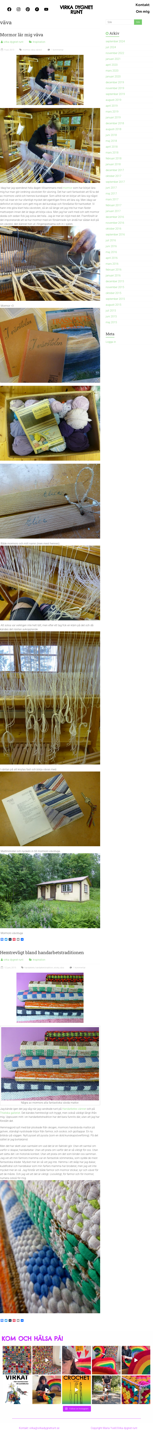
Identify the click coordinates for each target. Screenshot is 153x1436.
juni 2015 (111, 316)
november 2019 (115, 88)
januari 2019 (113, 117)
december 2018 (115, 123)
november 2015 (115, 287)
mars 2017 (112, 199)
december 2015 (115, 281)
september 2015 (115, 298)
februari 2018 (113, 158)
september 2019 (115, 94)
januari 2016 (113, 275)
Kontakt (143, 5)
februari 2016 (113, 269)
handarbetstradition (44, 967)
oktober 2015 (113, 293)
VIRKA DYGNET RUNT (76, 9)
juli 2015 (111, 310)
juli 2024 (111, 47)
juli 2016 (111, 240)
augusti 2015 (113, 304)
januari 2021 (113, 59)
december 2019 (115, 82)
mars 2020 (112, 70)
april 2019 (112, 105)
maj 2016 (111, 252)
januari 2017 (113, 211)
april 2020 (112, 64)
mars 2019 (112, 111)
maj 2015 (111, 322)
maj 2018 (111, 140)
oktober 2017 (113, 176)
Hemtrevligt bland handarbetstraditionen (42, 952)
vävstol (39, 50)
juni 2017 (111, 187)
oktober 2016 (113, 228)
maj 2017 (111, 193)
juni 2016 (111, 246)
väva (33, 50)
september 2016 (115, 234)
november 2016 (115, 222)
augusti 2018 (113, 129)
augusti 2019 (113, 99)
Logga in (111, 341)
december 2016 (115, 217)
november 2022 (115, 53)
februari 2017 (113, 205)
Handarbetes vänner (74, 1108)
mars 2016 (112, 263)
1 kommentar (55, 50)
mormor (26, 50)
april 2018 (112, 146)
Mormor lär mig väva (21, 34)
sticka (56, 967)
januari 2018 (113, 164)
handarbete (29, 967)
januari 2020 (113, 76)
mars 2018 (112, 152)
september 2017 (115, 181)
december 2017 (115, 170)
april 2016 (112, 258)
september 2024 (115, 41)
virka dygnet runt (13, 41)
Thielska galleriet (10, 1112)
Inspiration (39, 41)
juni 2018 (111, 135)
